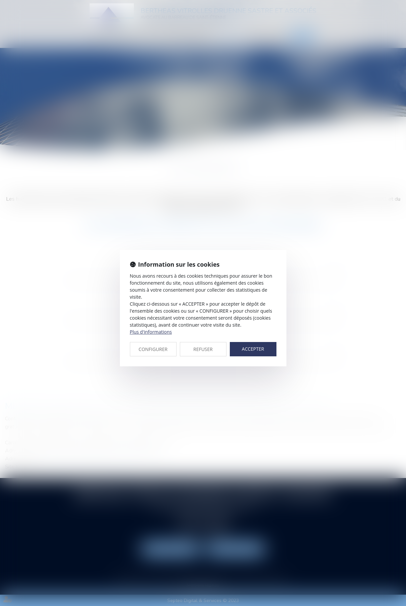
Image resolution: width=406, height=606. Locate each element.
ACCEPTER (253, 349)
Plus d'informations (151, 332)
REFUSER (203, 349)
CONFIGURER (153, 349)
